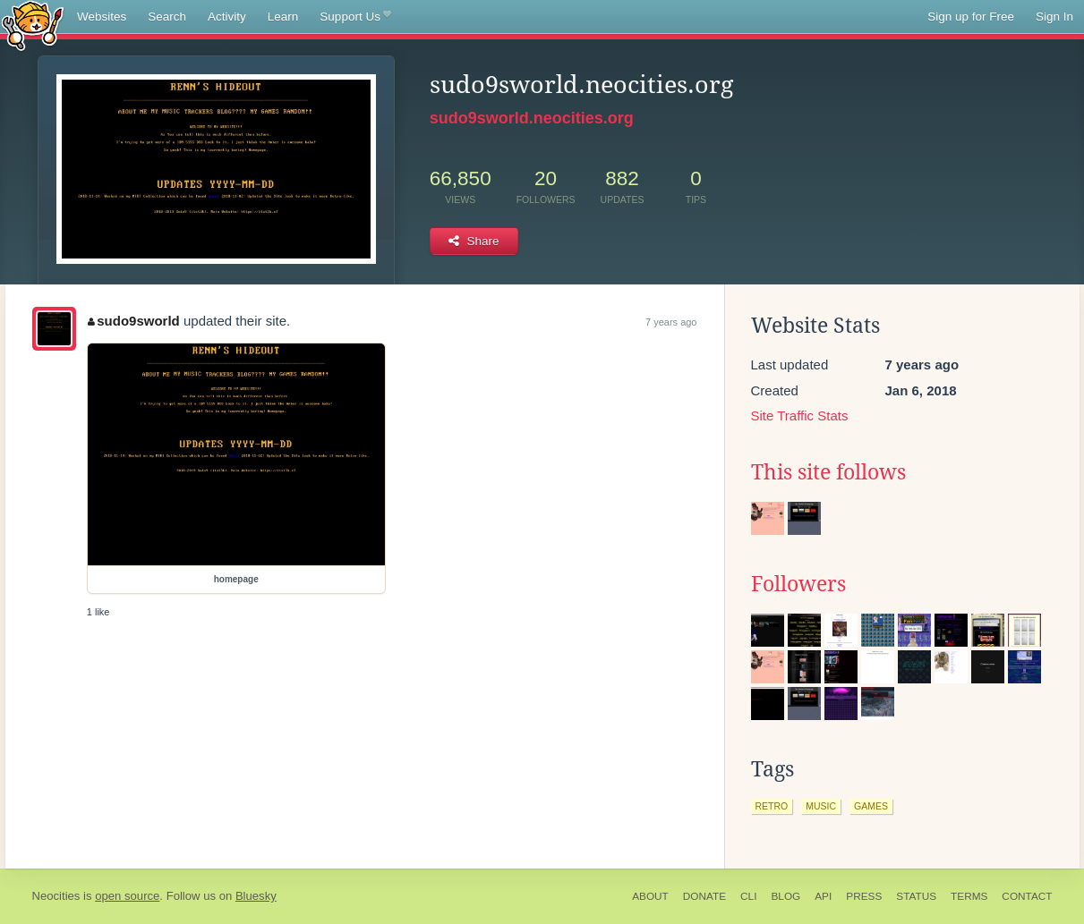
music (821, 806)
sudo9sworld (134, 320)
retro (772, 806)
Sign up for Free (970, 16)
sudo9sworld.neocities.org (532, 118)
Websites (101, 16)
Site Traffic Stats (800, 415)
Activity (227, 16)
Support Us (355, 17)
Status (916, 896)
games (871, 806)
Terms (969, 896)
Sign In (1054, 16)
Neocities (56, 896)
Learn (283, 16)
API (823, 896)
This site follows (828, 472)
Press (864, 896)
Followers (798, 584)
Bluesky (256, 896)
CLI (748, 896)
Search (167, 16)
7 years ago (670, 322)
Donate (704, 896)
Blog (785, 896)
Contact (1027, 896)
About (650, 896)
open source (127, 896)
